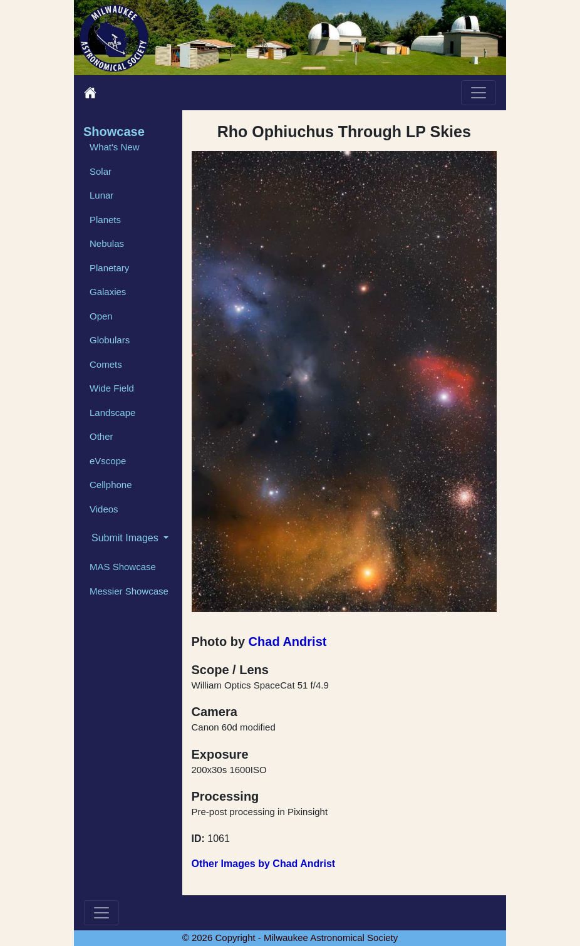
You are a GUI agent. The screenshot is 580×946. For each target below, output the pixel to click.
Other (101, 436)
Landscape (112, 412)
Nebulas (107, 243)
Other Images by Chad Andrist (264, 863)
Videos (104, 509)
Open (101, 316)
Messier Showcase (129, 591)
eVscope (108, 460)
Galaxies (108, 291)
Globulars (110, 340)
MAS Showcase (123, 566)
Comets (106, 364)
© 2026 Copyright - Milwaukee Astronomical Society (290, 937)
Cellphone (111, 484)
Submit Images (126, 538)
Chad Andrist (288, 641)
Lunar (101, 195)
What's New (115, 147)
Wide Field (112, 388)
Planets (105, 219)
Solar (100, 171)
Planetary (109, 267)
